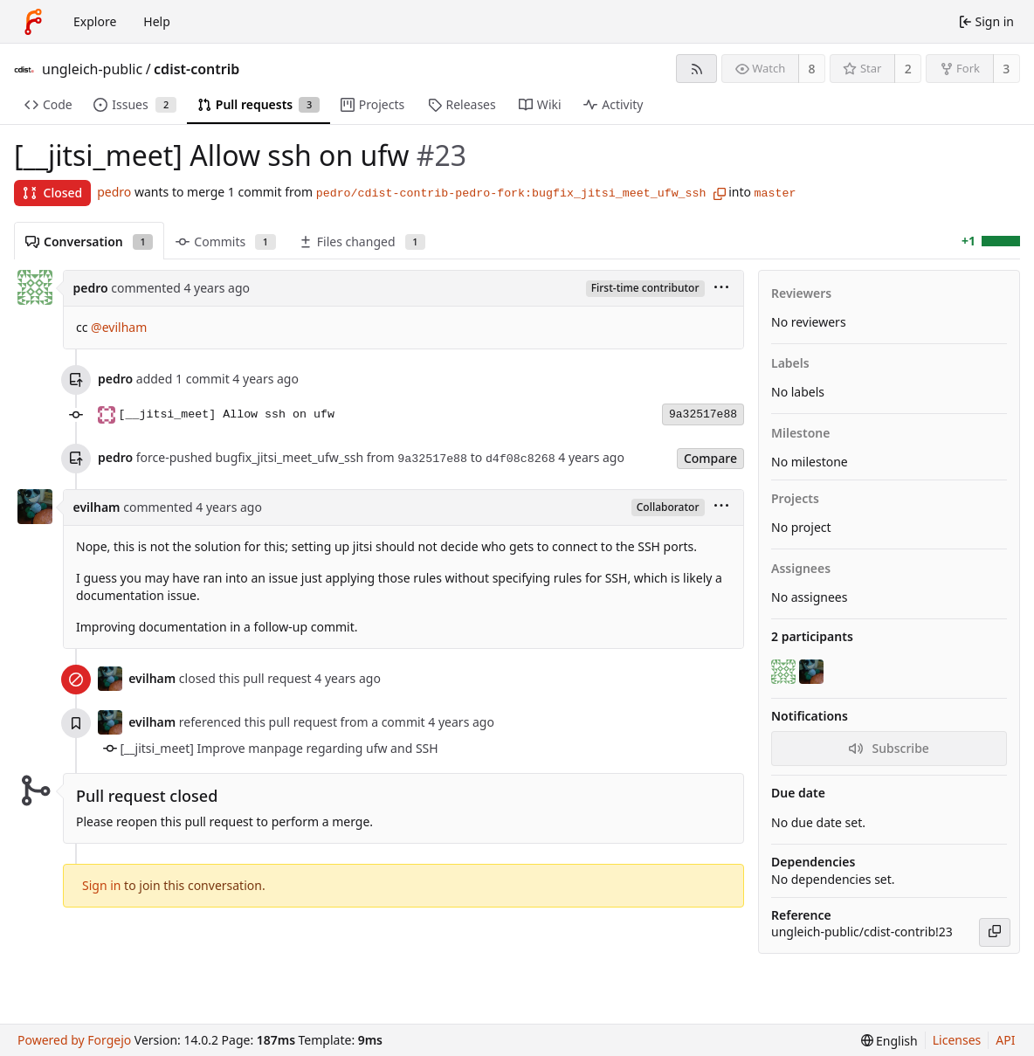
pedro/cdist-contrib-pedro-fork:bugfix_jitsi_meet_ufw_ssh (511, 193)
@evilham (119, 327)
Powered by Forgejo (74, 1040)
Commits (225, 241)
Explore (94, 21)
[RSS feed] (696, 68)
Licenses (957, 1040)
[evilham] (813, 672)
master (775, 193)
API (1005, 1040)
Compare (710, 458)
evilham (97, 507)
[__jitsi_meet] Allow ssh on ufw (226, 414)
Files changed (362, 241)
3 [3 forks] (1006, 68)
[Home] (33, 22)
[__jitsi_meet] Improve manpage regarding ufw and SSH (279, 748)
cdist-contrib (196, 69)
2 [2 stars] (908, 68)
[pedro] (785, 672)
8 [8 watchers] (812, 68)
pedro (114, 191)
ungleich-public (92, 69)
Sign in (101, 885)
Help (156, 21)
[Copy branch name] (719, 194)
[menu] (721, 288)
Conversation (89, 241)
